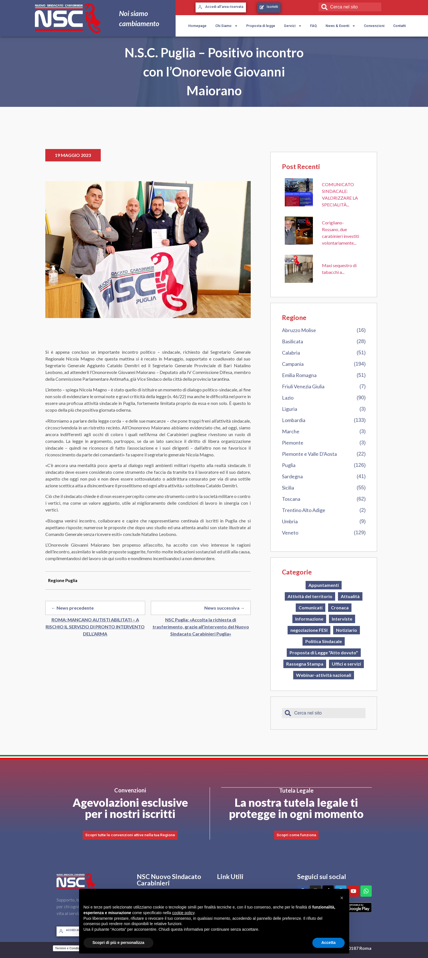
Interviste (342, 618)
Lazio (287, 398)
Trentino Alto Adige (303, 510)
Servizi (293, 25)
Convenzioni (374, 26)
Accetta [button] (328, 942)
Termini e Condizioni (70, 948)
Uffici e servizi (346, 663)
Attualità (350, 596)
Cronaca (340, 607)
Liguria (289, 409)
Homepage (197, 26)
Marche (290, 431)
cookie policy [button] (183, 912)
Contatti (399, 26)
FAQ (313, 26)
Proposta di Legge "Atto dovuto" (324, 652)
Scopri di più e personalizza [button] (118, 942)
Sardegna (292, 476)
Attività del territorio (310, 596)
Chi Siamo (226, 25)
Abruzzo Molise (299, 330)
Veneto (290, 532)
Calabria (291, 353)
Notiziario (346, 630)
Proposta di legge (260, 26)
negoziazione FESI (309, 630)
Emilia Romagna (299, 375)
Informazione (309, 618)
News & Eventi (340, 25)
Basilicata (292, 341)
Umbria (290, 521)
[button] (341, 897)
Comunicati (310, 607)
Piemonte (292, 442)
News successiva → (224, 607)
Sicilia (288, 487)
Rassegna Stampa (304, 663)
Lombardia (293, 420)
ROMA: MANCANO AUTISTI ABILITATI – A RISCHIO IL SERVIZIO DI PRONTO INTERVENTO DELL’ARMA (95, 626)
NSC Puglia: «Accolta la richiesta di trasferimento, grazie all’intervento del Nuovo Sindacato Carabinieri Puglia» (201, 626)
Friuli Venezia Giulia (303, 386)
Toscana (291, 499)
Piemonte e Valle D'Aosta (309, 454)
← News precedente (72, 607)
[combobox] (350, 7)
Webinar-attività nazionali (323, 675)
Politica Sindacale (323, 641)
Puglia (288, 465)
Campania (293, 364)
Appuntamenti (323, 585)
